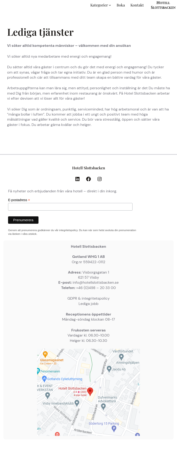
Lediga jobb (88, 303)
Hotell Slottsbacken (88, 167)
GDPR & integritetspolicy (88, 298)
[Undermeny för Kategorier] (110, 5)
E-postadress (19, 200)
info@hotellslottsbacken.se (96, 282)
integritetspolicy (68, 230)
